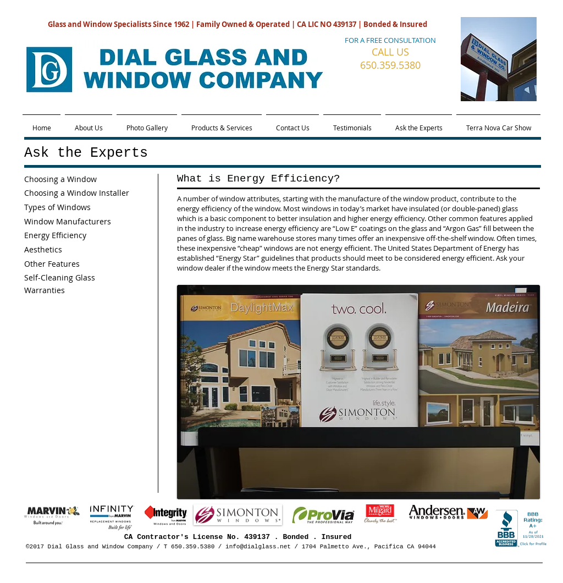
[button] (358, 392)
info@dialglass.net (258, 546)
